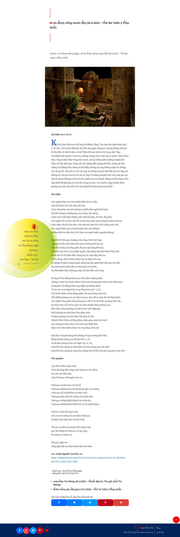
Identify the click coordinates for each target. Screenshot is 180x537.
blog (158, 528)
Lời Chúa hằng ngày (28, 245)
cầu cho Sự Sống (30, 240)
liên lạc (34, 259)
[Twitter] (90, 502)
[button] (176, 519)
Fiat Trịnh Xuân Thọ (70, 473)
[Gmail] (121, 502)
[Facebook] (59, 502)
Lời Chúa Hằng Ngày (73, 471)
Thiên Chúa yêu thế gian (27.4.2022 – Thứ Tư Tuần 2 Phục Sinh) (87, 489)
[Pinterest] (105, 502)
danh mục (33, 255)
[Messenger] (74, 502)
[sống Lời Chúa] (27, 226)
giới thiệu (24, 259)
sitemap (33, 250)
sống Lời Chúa (31, 231)
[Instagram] (26, 530)
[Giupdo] (46, 530)
